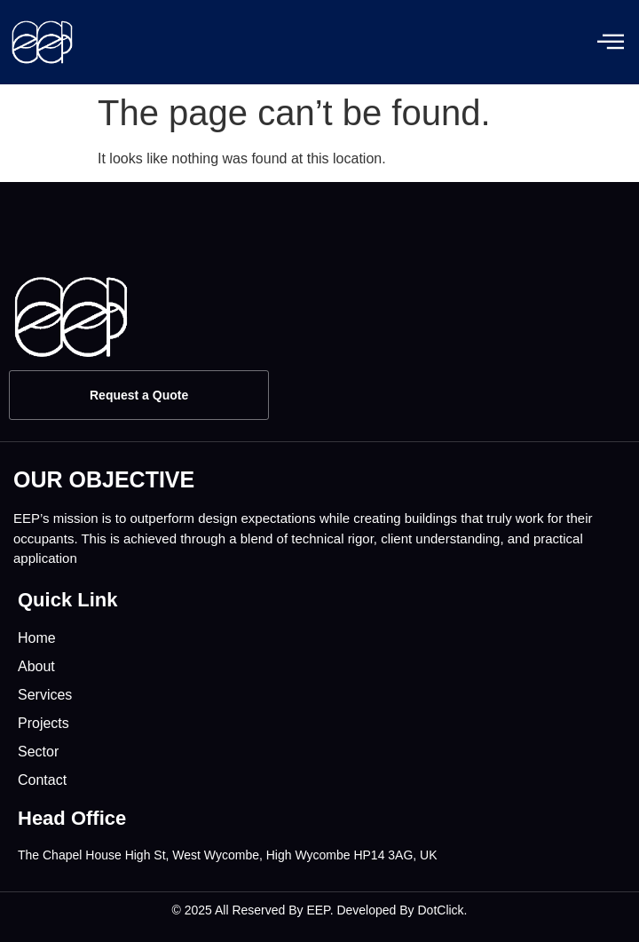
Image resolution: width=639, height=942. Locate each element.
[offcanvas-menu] (610, 42)
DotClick (440, 910)
